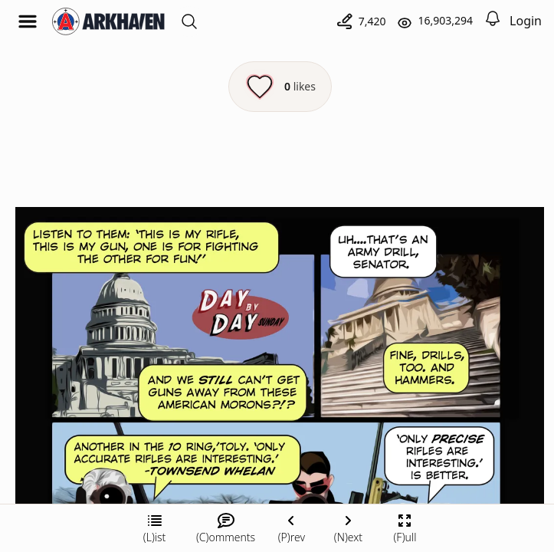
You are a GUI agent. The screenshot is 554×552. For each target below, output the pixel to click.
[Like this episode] (280, 86)
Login (526, 20)
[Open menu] (27, 21)
